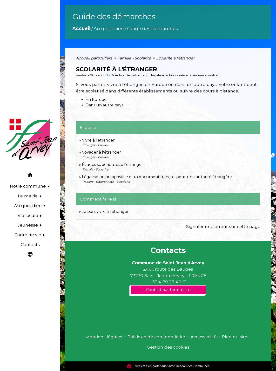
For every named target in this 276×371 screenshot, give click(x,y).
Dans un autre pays (104, 105)
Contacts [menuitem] (30, 244)
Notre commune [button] (28, 186)
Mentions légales (104, 336)
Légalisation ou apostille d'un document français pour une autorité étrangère (157, 177)
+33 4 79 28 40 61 (168, 281)
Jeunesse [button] (28, 225)
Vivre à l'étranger (98, 140)
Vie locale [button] (28, 215)
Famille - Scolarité (134, 58)
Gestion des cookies (168, 347)
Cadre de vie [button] (28, 234)
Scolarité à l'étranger (175, 58)
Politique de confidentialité (156, 336)
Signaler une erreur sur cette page (223, 226)
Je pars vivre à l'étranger (105, 211)
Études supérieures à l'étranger (112, 164)
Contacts (168, 250)
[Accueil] (30, 139)
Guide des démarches (152, 28)
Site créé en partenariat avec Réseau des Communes (168, 366)
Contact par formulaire (168, 289)
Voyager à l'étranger (101, 152)
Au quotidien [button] (28, 205)
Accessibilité (203, 336)
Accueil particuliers (94, 58)
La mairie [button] (28, 195)
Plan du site (234, 336)
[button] (30, 175)
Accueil (81, 28)
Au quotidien (109, 28)
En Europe (96, 99)
